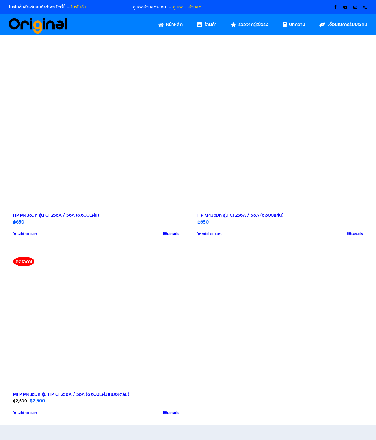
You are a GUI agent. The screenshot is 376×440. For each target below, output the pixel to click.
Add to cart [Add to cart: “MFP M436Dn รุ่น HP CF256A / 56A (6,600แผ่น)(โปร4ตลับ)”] (27, 412)
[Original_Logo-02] (38, 20)
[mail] (355, 7)
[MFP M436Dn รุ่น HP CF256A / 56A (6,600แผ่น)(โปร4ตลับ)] (96, 318)
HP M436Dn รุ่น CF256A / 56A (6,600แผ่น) (56, 215)
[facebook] (335, 7)
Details (173, 233)
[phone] (365, 7)
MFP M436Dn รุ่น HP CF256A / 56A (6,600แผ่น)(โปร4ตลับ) (71, 394)
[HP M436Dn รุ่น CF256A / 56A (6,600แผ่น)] (96, 139)
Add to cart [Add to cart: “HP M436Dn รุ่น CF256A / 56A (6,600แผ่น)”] (27, 233)
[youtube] (345, 7)
